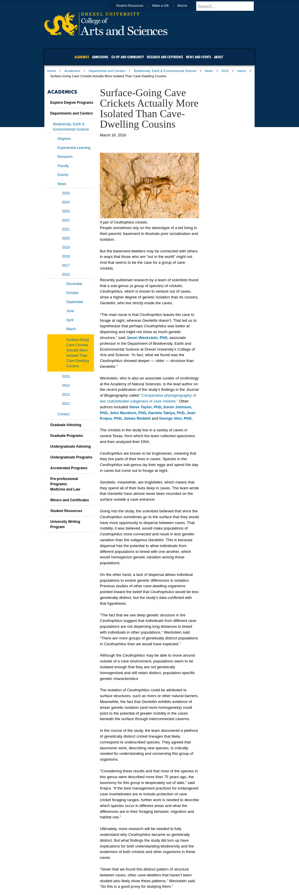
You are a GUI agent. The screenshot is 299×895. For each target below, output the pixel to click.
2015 (66, 376)
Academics (72, 71)
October (72, 293)
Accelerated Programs (68, 468)
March (71, 329)
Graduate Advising (65, 425)
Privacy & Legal (148, 874)
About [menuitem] (218, 57)
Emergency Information (144, 880)
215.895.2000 (200, 890)
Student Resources (135, 5)
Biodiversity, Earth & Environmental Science (165, 71)
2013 (66, 395)
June (70, 311)
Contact (63, 414)
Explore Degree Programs (71, 103)
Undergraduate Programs (71, 457)
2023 (66, 211)
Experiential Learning (74, 148)
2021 (66, 229)
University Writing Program (65, 524)
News (209, 71)
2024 (66, 202)
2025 (66, 193)
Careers (127, 874)
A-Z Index (91, 874)
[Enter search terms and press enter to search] (228, 6)
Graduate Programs (66, 436)
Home (51, 71)
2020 (66, 238)
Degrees (64, 139)
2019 (66, 247)
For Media (109, 874)
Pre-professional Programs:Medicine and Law (65, 484)
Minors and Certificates (69, 500)
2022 (66, 220)
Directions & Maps (191, 874)
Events (63, 175)
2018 (66, 256)
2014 (66, 386)
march (241, 71)
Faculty (63, 166)
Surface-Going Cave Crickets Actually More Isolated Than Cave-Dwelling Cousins (77, 353)
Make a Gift (166, 5)
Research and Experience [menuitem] (165, 57)
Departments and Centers (106, 71)
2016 (224, 71)
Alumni (188, 5)
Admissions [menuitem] (100, 57)
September (75, 302)
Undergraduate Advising (70, 446)
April (69, 320)
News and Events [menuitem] (198, 57)
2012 (66, 404)
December (74, 284)
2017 (66, 265)
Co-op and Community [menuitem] (127, 57)
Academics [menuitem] (81, 57)
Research (65, 157)
